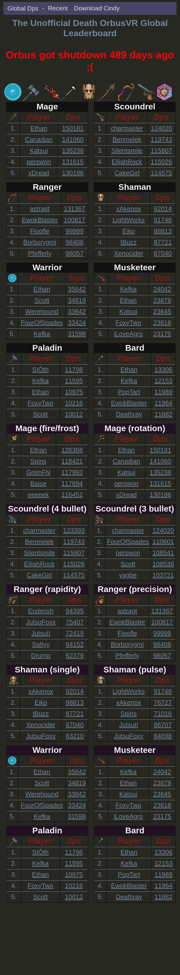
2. (13, 139)
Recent (58, 8)
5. (13, 173)
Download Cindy (97, 8)
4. (13, 161)
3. (13, 150)
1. (13, 128)
